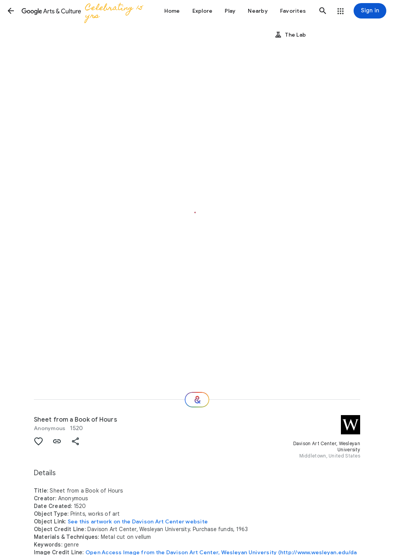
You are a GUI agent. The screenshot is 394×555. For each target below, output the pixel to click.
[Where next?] (197, 399)
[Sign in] (370, 10)
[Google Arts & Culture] (85, 11)
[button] (11, 11)
